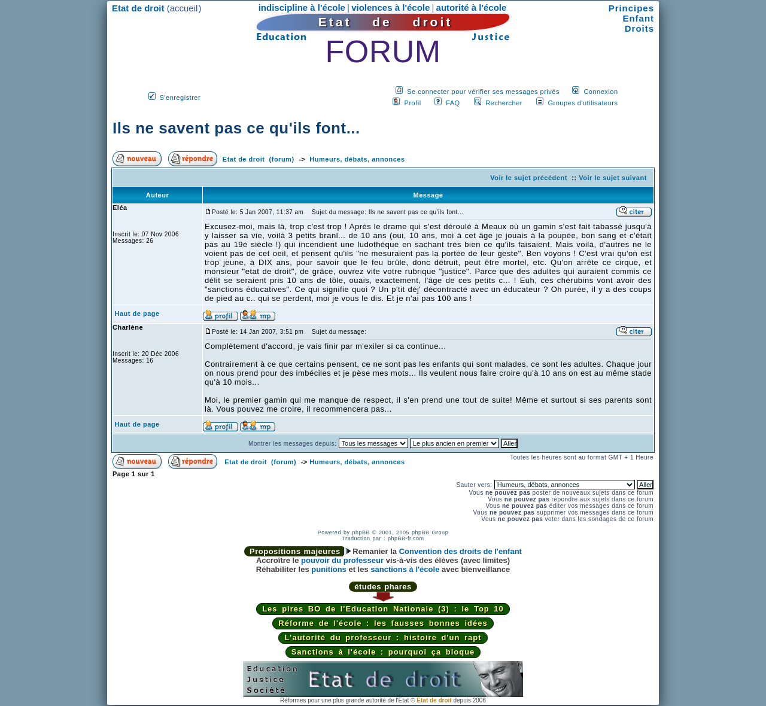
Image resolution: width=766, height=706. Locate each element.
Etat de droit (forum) (258, 159)
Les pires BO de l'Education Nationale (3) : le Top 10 (383, 608)
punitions (328, 569)
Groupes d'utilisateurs (583, 102)
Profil (413, 102)
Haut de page (137, 313)
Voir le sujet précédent (528, 177)
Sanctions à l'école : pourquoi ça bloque (383, 651)
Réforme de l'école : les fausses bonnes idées (382, 623)
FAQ (453, 102)
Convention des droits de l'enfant (460, 551)
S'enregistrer (180, 97)
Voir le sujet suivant (613, 177)
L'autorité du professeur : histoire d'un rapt (382, 637)
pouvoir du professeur (342, 560)
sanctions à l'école (404, 569)
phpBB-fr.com (406, 538)
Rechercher (503, 102)
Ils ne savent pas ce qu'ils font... (236, 128)
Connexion (600, 91)
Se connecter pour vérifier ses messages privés (483, 91)
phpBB (361, 532)
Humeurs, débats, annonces (357, 159)
